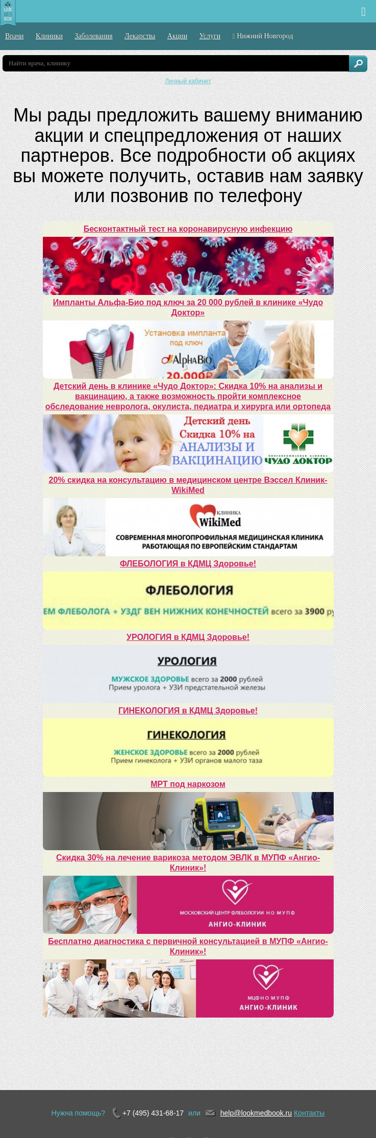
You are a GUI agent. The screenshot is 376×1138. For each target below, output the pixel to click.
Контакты (309, 1113)
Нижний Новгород (263, 36)
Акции (177, 36)
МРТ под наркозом (188, 784)
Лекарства (139, 36)
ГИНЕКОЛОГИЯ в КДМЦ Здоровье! (188, 710)
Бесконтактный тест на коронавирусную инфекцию (188, 229)
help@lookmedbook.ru (256, 1113)
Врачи (14, 36)
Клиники (49, 36)
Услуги (210, 36)
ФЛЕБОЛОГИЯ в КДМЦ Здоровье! (188, 563)
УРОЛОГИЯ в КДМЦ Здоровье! (188, 637)
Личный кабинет (188, 81)
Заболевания (93, 36)
